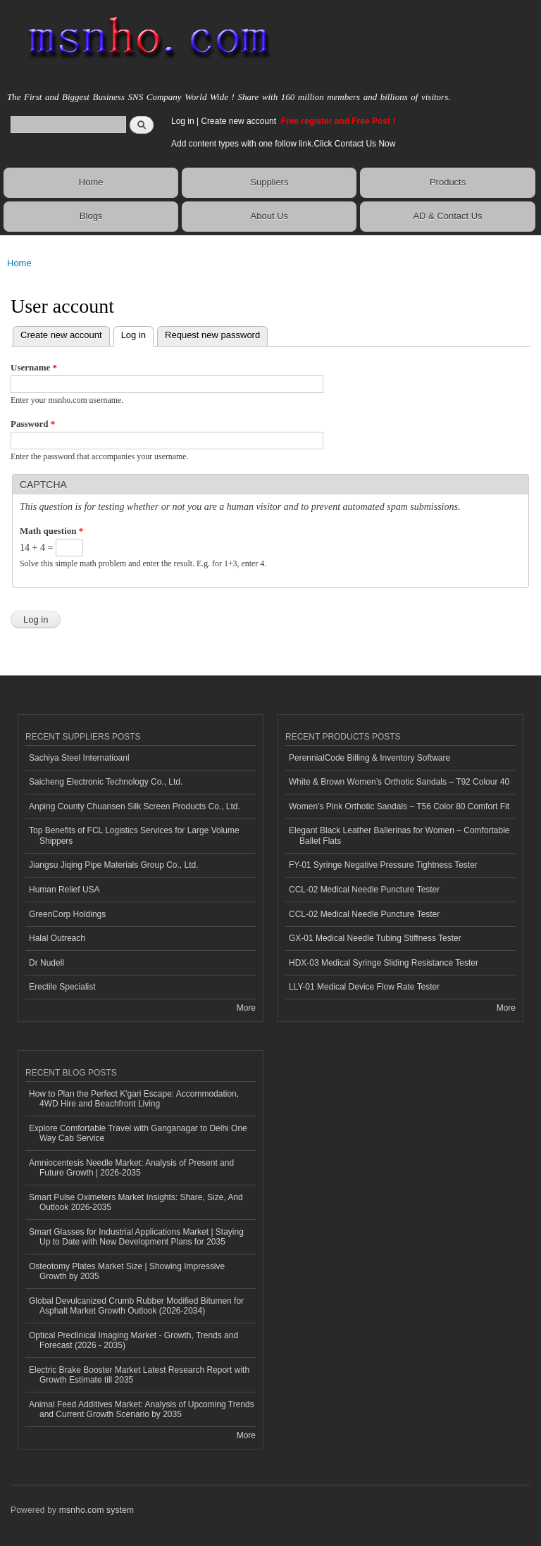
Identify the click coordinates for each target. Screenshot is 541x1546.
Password (33, 423)
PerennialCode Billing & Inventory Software (369, 758)
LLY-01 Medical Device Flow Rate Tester (364, 987)
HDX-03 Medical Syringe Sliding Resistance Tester (383, 963)
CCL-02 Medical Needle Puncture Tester (364, 889)
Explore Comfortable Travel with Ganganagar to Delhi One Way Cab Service (138, 1133)
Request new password (212, 335)
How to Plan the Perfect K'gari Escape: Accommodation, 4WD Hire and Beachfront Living (134, 1099)
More (246, 1008)
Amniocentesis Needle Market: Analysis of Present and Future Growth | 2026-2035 (131, 1168)
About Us (269, 216)
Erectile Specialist (62, 987)
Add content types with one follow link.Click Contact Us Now (283, 144)
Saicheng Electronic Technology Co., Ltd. (105, 782)
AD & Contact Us (447, 216)
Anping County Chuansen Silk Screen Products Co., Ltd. (134, 806)
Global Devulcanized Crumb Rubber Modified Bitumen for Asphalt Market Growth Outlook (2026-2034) (136, 1306)
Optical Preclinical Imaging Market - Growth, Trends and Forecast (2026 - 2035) (133, 1340)
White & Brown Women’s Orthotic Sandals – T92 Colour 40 (399, 782)
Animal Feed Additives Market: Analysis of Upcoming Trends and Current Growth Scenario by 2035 (141, 1409)
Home (91, 182)
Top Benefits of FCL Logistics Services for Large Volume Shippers (134, 835)
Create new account (239, 121)
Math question (51, 530)
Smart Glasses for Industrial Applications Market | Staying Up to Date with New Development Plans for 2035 (136, 1237)
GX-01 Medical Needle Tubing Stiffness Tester (375, 938)
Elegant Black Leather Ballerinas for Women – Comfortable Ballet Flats (399, 835)
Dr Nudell (46, 963)
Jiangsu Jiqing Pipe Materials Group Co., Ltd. (113, 865)
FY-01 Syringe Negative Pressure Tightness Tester (383, 865)
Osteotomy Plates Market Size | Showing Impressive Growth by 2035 (127, 1271)
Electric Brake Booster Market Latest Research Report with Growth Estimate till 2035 (139, 1375)
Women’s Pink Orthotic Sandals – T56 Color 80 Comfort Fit (399, 806)
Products (448, 182)
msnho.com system (96, 1510)
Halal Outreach (57, 938)
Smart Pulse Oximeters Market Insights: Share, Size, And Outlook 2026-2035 (136, 1202)
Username (34, 367)
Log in (182, 121)
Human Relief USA (64, 889)
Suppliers (269, 182)
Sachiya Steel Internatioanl (79, 758)
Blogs (91, 216)
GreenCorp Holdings (67, 914)
